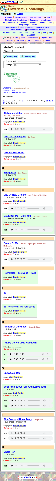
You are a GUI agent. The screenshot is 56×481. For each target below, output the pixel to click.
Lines (50, 22)
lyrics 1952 (10, 139)
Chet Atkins (16, 116)
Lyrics (29, 40)
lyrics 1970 (20, 197)
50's (32, 33)
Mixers (34, 25)
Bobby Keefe (19, 143)
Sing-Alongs (24, 25)
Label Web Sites (42, 27)
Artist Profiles (16, 29)
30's (20, 33)
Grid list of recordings (14, 92)
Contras (42, 22)
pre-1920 (6, 33)
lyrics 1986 (30, 218)
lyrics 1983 (20, 422)
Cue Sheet (20, 40)
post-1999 (31, 35)
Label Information (26, 27)
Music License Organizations (16, 20)
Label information (9, 90)
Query (47, 40)
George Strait (38, 420)
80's (50, 33)
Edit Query (10, 56)
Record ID (38, 40)
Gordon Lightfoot (34, 327)
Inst (5, 129)
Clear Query (28, 56)
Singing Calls (13, 22)
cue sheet (9, 118)
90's (22, 35)
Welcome (8, 17)
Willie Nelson (42, 195)
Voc (5, 406)
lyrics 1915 (20, 118)
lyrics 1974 (10, 175)
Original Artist (46, 37)
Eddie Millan (19, 122)
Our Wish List (35, 17)
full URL (28, 475)
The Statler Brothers (40, 216)
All (4, 22)
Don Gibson (22, 173)
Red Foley (7, 116)
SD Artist (9, 40)
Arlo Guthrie (33, 195)
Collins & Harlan (30, 113)
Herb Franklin (19, 201)
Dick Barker (18, 393)
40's (26, 33)
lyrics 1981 (20, 248)
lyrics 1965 (10, 329)
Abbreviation (33, 37)
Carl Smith (31, 137)
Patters (24, 22)
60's (38, 33)
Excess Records (21, 17)
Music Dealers (11, 27)
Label (23, 37)
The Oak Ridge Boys (27, 244)
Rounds (33, 22)
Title (16, 37)
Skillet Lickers (42, 113)
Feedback (33, 20)
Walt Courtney (20, 252)
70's (44, 33)
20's (14, 33)
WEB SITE (7, 88)
